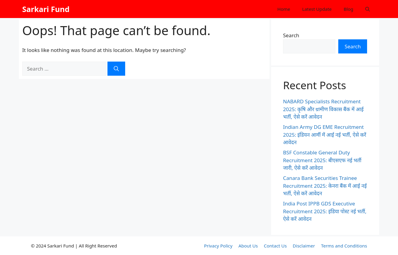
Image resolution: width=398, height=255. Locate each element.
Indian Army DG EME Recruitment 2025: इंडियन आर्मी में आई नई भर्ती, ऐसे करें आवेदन (324, 134)
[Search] (116, 69)
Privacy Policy (218, 246)
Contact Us (275, 246)
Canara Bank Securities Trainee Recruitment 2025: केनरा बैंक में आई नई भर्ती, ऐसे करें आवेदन (325, 186)
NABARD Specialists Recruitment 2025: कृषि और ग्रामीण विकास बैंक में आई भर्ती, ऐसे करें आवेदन (323, 109)
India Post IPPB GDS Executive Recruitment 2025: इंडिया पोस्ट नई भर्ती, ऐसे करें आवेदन (324, 211)
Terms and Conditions (344, 246)
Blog (348, 9)
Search (291, 35)
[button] (367, 9)
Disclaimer (304, 246)
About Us (248, 246)
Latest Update (317, 9)
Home (283, 9)
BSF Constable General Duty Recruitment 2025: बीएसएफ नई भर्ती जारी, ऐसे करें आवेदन (322, 160)
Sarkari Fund (46, 9)
